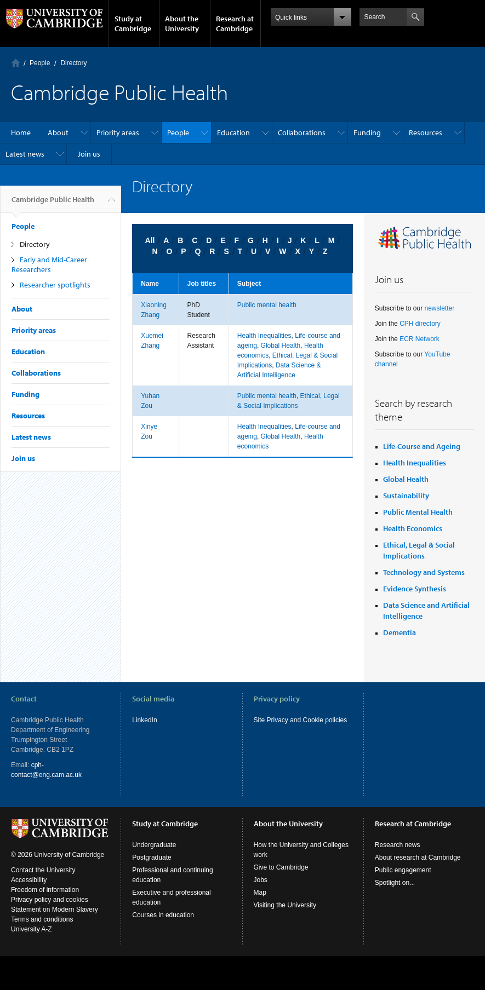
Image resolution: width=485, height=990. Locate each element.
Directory (73, 63)
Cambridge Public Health (53, 203)
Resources (425, 132)
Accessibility (29, 880)
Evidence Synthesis (414, 589)
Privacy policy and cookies (49, 899)
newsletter (439, 308)
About (58, 132)
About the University (182, 23)
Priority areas (117, 132)
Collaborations (302, 132)
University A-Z (31, 929)
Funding (367, 132)
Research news (397, 845)
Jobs (260, 880)
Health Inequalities (264, 335)
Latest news (24, 154)
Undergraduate (154, 845)
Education (233, 132)
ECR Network (420, 339)
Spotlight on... (395, 883)
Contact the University (43, 870)
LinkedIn (144, 720)
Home (15, 62)
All (150, 240)
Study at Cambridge (133, 23)
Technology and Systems (424, 572)
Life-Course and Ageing (421, 446)
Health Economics (412, 528)
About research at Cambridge (418, 857)
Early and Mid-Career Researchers (49, 264)
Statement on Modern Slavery (54, 909)
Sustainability (406, 495)
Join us (89, 154)
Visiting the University (285, 905)
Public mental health (266, 305)
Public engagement (403, 870)
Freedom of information (45, 890)
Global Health (281, 345)
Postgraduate (151, 857)
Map (260, 892)
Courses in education (163, 915)
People (40, 63)
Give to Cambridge (281, 867)
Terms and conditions (42, 919)
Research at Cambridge (235, 23)
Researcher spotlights (55, 285)
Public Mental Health (418, 512)
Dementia (399, 632)
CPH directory (420, 323)
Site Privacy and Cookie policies (300, 720)
